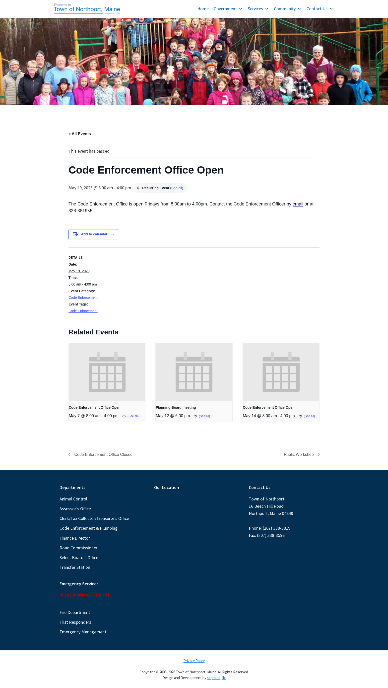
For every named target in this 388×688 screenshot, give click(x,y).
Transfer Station (75, 567)
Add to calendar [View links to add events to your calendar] (94, 234)
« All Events (79, 134)
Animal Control (73, 499)
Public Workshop (299, 454)
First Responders (75, 622)
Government (228, 8)
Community (288, 8)
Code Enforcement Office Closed (102, 454)
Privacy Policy (194, 660)
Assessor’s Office (75, 508)
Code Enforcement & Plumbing (89, 528)
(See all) (176, 188)
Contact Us (320, 8)
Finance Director (75, 538)
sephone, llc (216, 677)
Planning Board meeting (176, 407)
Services (258, 8)
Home (203, 8)
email (298, 203)
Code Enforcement (83, 297)
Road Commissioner (78, 548)
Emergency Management (83, 632)
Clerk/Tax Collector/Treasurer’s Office (94, 518)
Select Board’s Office (79, 557)
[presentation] (107, 371)
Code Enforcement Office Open (95, 407)
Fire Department (75, 612)
